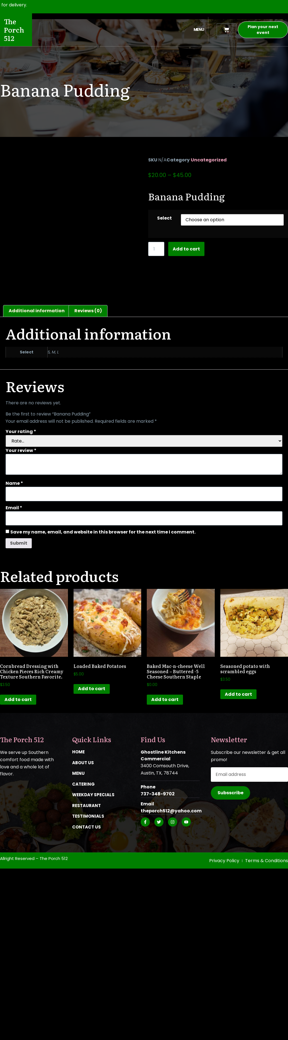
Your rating (21, 431)
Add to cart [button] (18, 699)
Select (164, 218)
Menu (199, 29)
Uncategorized (209, 160)
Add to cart (186, 249)
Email (14, 508)
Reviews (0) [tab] (88, 311)
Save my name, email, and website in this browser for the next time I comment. (103, 532)
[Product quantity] (156, 249)
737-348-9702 (158, 794)
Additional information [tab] (37, 311)
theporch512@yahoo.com (171, 811)
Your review (21, 450)
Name (14, 483)
